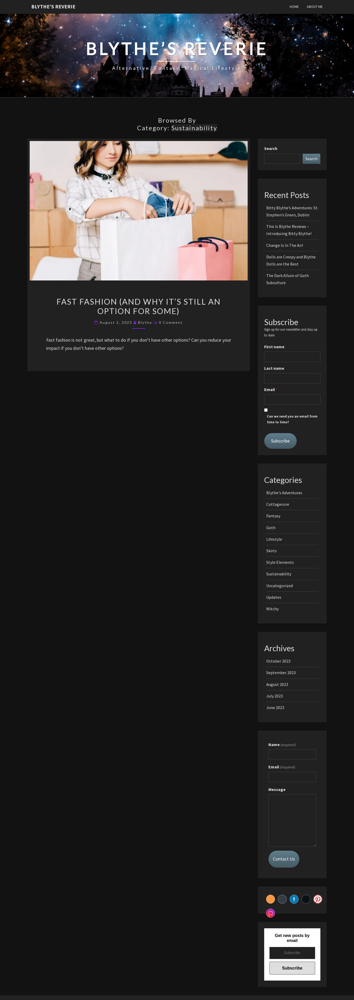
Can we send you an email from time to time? (292, 419)
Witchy (272, 608)
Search (270, 148)
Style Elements (280, 562)
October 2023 (278, 661)
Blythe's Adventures (284, 492)
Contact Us (284, 859)
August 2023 (277, 684)
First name (274, 346)
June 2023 (275, 707)
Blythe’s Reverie (53, 6)
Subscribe (280, 441)
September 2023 (281, 672)
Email (269, 389)
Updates (273, 597)
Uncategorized (279, 585)
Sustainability (278, 573)
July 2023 (274, 696)
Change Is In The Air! (284, 245)
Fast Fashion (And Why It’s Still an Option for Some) (138, 306)
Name (282, 744)
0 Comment (171, 322)
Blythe (145, 322)
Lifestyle (274, 539)
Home (294, 6)
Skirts (271, 550)
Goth (270, 527)
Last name (274, 368)
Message (276, 789)
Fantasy (273, 515)
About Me (315, 6)
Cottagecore (277, 504)
